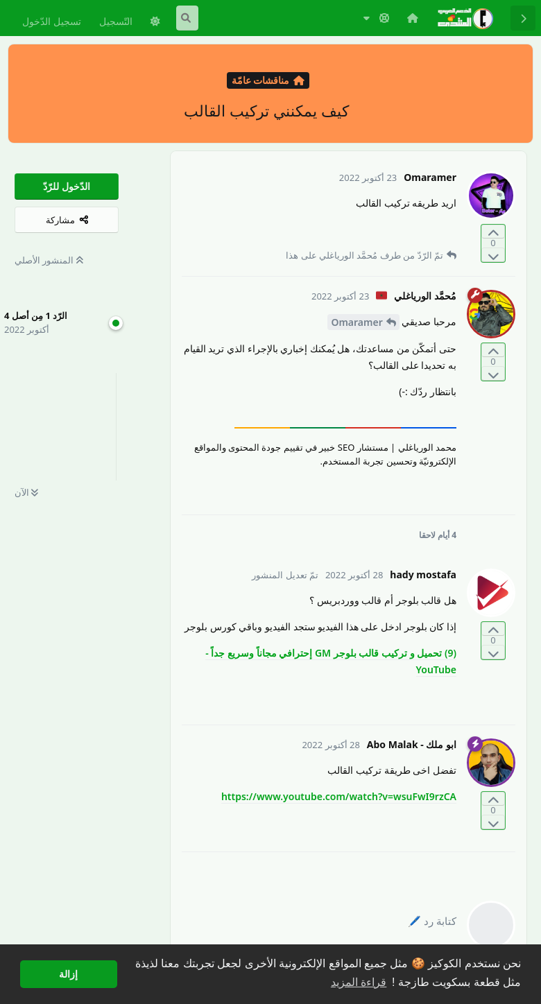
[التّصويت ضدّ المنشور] (493, 255)
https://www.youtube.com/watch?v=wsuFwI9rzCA (338, 796)
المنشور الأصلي (49, 260)
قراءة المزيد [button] (358, 982)
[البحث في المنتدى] (187, 18)
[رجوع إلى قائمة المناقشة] (522, 18)
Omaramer (356, 322)
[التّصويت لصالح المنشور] (493, 232)
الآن (26, 492)
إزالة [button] (68, 974)
